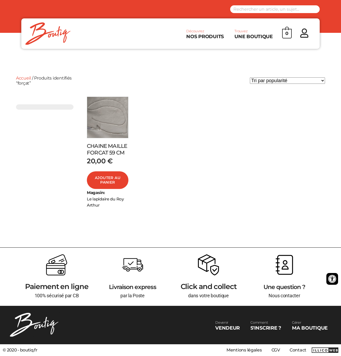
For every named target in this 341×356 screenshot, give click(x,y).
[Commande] (287, 80)
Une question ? (284, 286)
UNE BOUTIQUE (253, 34)
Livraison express (132, 286)
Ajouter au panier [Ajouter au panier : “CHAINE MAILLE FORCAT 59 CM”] (108, 180)
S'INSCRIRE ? (265, 325)
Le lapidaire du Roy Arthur (105, 202)
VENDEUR (227, 325)
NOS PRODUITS (205, 34)
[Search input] (275, 9)
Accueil (23, 78)
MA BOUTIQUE (310, 325)
